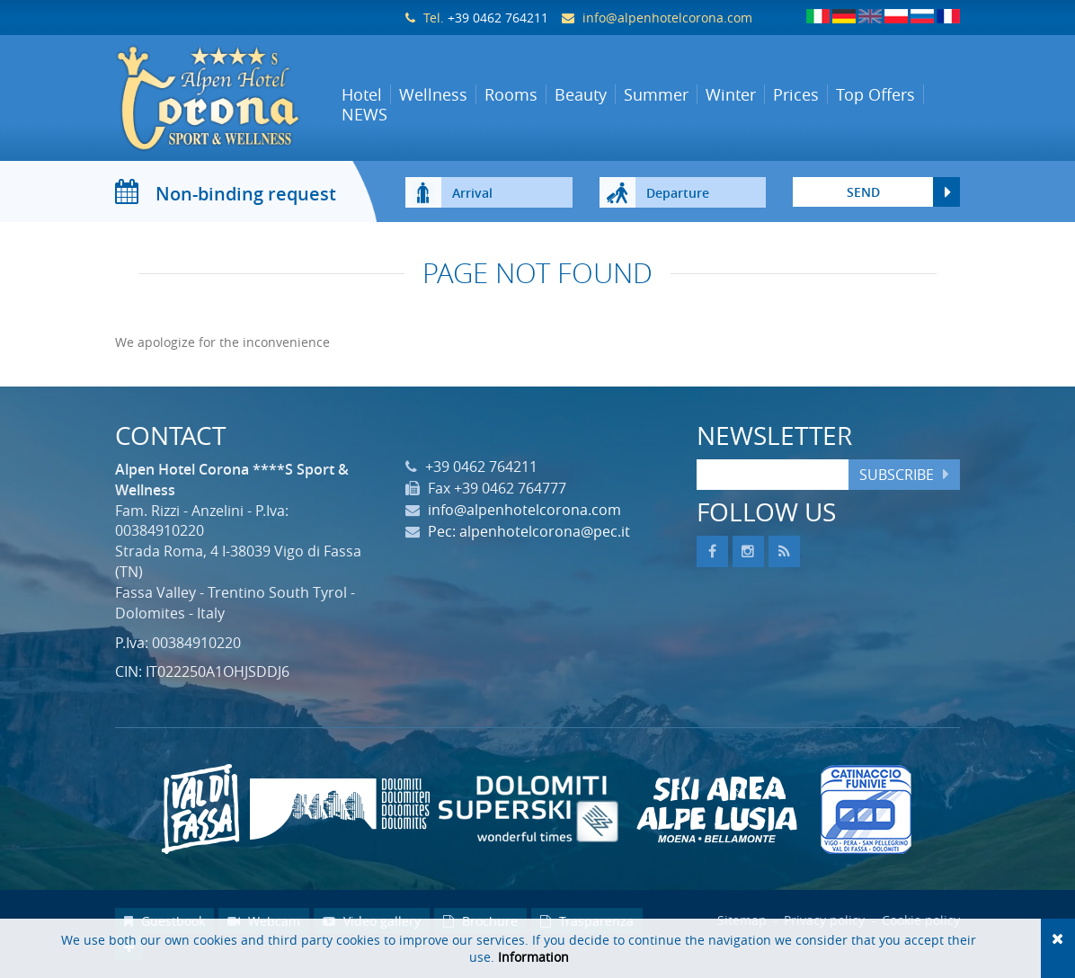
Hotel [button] (362, 94)
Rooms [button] (511, 94)
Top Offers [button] (875, 94)
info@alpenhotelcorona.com (667, 17)
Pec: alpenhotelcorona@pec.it (529, 531)
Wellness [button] (433, 94)
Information (533, 956)
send (863, 191)
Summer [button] (656, 94)
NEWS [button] (364, 114)
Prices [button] (796, 94)
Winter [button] (731, 94)
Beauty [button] (581, 94)
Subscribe (896, 475)
